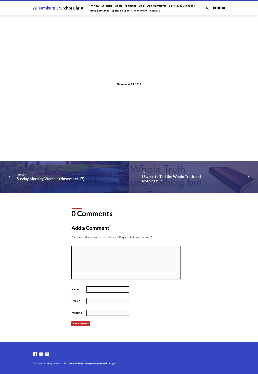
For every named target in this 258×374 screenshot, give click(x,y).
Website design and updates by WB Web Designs (92, 363)
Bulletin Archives (156, 5)
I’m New (94, 5)
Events (118, 5)
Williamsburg (57, 8)
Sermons (107, 5)
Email (75, 301)
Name (76, 289)
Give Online (141, 10)
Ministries (130, 5)
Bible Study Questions (182, 5)
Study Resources (99, 10)
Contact (155, 10)
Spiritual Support (122, 10)
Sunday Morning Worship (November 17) (50, 178)
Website (76, 312)
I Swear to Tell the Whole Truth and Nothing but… (171, 178)
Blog (141, 5)
